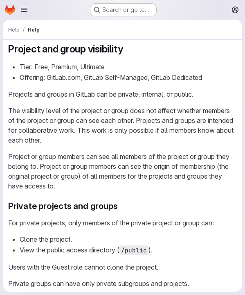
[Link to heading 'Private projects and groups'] (122, 206)
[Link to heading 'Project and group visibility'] (128, 49)
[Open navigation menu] (24, 9)
